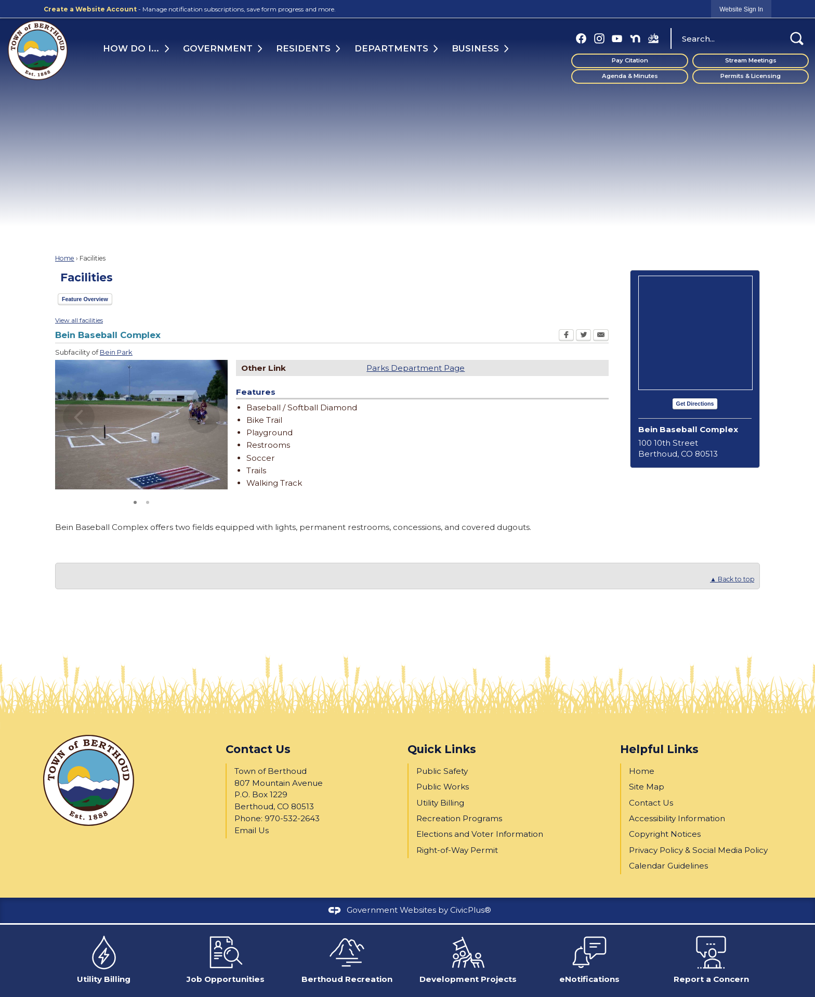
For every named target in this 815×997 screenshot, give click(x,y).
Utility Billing (440, 803)
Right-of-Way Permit (457, 850)
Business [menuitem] (474, 48)
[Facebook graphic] (581, 38)
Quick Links (441, 749)
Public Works (442, 787)
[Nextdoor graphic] (635, 38)
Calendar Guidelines (668, 866)
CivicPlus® (470, 910)
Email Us (251, 830)
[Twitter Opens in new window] (583, 336)
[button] (796, 38)
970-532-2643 (292, 818)
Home (64, 258)
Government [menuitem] (217, 48)
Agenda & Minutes (630, 76)
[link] (741, 9)
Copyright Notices (665, 834)
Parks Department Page (415, 368)
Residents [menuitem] (304, 48)
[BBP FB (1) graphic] (653, 38)
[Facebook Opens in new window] (566, 336)
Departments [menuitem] (391, 48)
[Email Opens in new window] (601, 336)
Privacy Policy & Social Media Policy (698, 850)
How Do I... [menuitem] (131, 48)
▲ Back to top (732, 579)
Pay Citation (630, 60)
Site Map (646, 787)
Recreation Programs (459, 818)
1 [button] (135, 501)
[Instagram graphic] (599, 38)
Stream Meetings (751, 60)
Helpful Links (659, 749)
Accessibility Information (677, 818)
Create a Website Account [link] (90, 9)
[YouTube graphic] (617, 38)
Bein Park (116, 352)
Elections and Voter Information (479, 834)
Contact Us (651, 803)
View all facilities (79, 320)
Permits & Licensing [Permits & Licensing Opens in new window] (750, 76)
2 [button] (147, 501)
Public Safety (442, 771)
